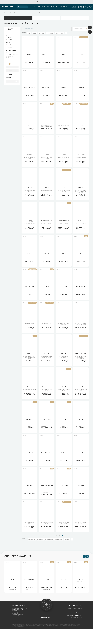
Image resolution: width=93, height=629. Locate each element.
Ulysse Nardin (41, 33)
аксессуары (75, 17)
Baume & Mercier (58, 539)
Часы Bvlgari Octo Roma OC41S (63, 91)
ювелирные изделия (49, 1)
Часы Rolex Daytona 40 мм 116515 (46, 190)
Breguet (34, 33)
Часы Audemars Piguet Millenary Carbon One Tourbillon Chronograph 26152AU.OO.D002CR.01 (63, 225)
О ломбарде (59, 6)
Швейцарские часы (18, 17)
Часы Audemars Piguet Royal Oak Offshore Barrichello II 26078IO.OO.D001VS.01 (80, 357)
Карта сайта (20, 614)
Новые (9, 43)
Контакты (65, 6)
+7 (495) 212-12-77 (83, 6)
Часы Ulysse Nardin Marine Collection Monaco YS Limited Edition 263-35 (63, 490)
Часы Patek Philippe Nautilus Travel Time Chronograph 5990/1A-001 (64, 125)
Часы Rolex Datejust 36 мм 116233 (63, 157)
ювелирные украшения (46, 17)
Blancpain (67, 539)
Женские (10, 37)
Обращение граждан (16, 612)
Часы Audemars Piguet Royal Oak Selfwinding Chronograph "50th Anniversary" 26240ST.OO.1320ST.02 (46, 125)
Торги (13, 613)
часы (43, 1)
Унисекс (10, 38)
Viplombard (8, 7)
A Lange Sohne (31, 539)
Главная (38, 6)
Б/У (8, 45)
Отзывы (16, 613)
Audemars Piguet (59, 33)
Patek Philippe (50, 33)
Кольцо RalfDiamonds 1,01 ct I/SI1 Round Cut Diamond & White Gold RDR (29, 584)
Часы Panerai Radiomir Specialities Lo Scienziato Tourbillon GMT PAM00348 (29, 357)
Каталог (43, 6)
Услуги (47, 6)
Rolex (29, 33)
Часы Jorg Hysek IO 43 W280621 (80, 157)
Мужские (10, 35)
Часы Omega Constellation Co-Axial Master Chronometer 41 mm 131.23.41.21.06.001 (80, 191)
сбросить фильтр (9, 81)
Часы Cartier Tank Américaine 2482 (29, 389)
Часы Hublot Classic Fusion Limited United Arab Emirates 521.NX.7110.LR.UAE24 (46, 291)
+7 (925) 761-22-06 (83, 7)
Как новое (10, 47)
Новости (53, 6)
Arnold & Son (40, 539)
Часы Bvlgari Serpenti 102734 (46, 323)
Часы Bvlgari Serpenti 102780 (29, 323)
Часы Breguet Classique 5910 (81, 489)
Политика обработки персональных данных (16, 616)
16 (66, 537)
